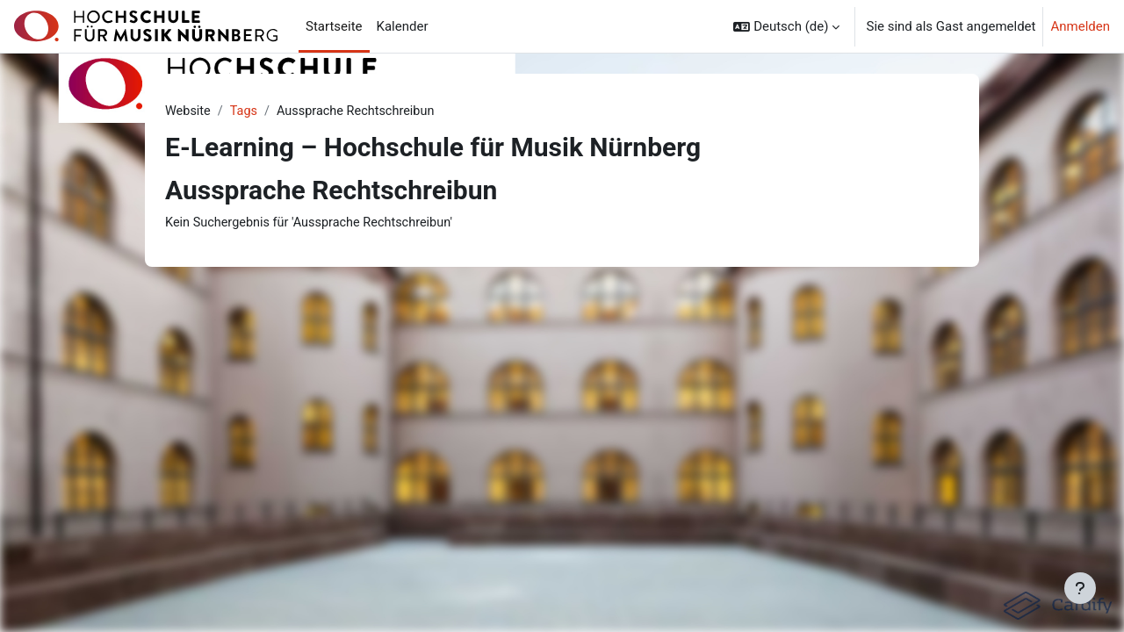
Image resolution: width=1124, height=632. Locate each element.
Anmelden (1080, 26)
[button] (786, 26)
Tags (246, 111)
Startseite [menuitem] (334, 26)
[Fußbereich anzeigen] (1080, 588)
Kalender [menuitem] (403, 26)
